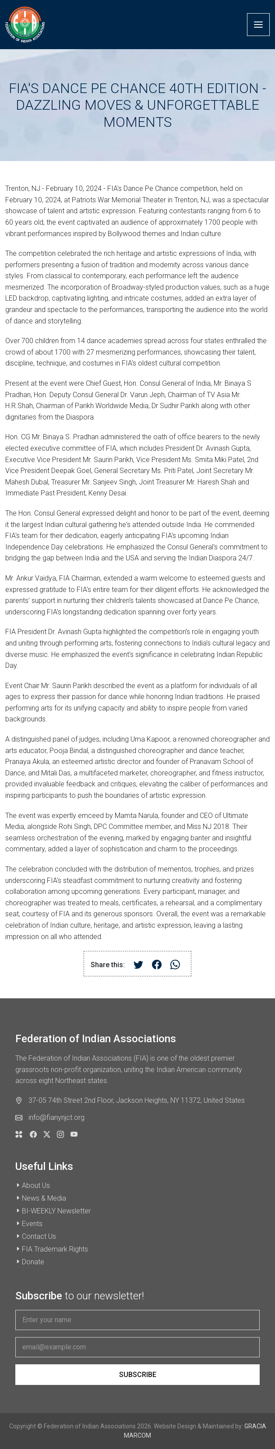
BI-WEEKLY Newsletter (56, 1211)
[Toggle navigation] (258, 24)
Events (32, 1223)
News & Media (44, 1198)
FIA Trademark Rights (55, 1249)
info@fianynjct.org (56, 1117)
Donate (33, 1262)
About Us (36, 1185)
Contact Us (39, 1236)
